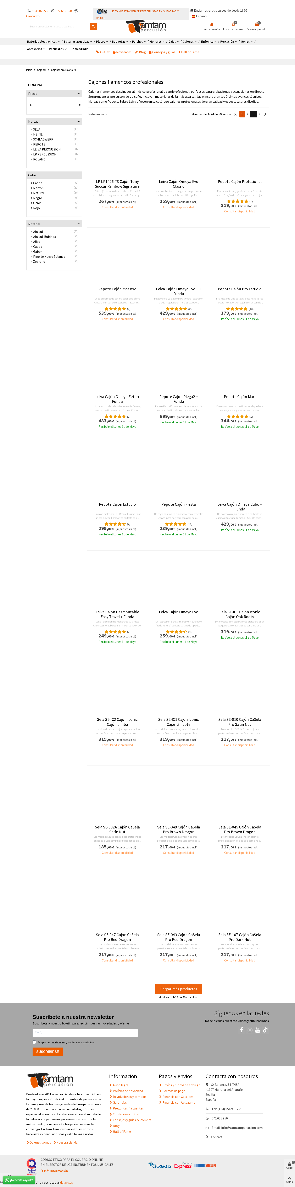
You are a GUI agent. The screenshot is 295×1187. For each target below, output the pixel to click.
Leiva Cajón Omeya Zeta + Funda (117, 399)
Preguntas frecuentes (126, 1108)
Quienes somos (40, 1142)
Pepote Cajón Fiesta (178, 504)
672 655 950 (64, 11)
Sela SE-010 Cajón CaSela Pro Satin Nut (239, 722)
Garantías (118, 1102)
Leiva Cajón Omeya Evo (178, 612)
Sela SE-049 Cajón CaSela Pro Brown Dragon (178, 829)
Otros (37, 203)
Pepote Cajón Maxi (240, 396)
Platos (100, 41)
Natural (38, 193)
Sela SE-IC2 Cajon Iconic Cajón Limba (117, 722)
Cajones (188, 41)
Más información (56, 1171)
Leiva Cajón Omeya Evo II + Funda (178, 291)
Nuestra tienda (67, 1142)
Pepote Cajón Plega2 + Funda (178, 399)
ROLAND (39, 159)
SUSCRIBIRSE (47, 1052)
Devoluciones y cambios (127, 1096)
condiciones (58, 1042)
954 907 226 (40, 11)
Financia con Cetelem (176, 1096)
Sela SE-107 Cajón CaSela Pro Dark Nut (239, 937)
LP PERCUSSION (44, 154)
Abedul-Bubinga (44, 236)
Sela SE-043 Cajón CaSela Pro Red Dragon (178, 937)
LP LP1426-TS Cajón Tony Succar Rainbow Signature (117, 184)
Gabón (38, 251)
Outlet (103, 52)
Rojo (36, 208)
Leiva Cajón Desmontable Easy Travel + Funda (117, 614)
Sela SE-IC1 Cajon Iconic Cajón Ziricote (178, 722)
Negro (37, 198)
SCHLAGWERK (43, 139)
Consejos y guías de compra (130, 1119)
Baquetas (118, 41)
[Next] (265, 114)
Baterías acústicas (76, 41)
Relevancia (98, 114)
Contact (214, 1137)
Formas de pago (172, 1090)
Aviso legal (118, 1084)
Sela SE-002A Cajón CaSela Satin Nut (117, 829)
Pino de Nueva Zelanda (49, 256)
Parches (137, 41)
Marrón (38, 188)
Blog (140, 52)
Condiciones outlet (124, 1114)
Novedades (122, 52)
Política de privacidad (126, 1090)
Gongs (245, 41)
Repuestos (56, 49)
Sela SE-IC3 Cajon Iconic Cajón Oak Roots (239, 614)
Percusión (227, 41)
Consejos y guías (162, 52)
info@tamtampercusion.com (242, 1127)
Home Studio (80, 49)
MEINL (38, 134)
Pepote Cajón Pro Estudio (240, 289)
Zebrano (39, 261)
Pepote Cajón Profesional (240, 181)
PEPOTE (39, 144)
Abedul (38, 231)
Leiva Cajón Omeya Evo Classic (178, 184)
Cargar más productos (178, 988)
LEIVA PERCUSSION (47, 149)
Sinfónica (207, 41)
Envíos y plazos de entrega (179, 1084)
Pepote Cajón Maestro (117, 289)
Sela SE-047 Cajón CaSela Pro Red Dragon (117, 937)
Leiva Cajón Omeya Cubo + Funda (239, 507)
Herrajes (156, 41)
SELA (36, 129)
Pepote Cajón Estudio (117, 504)
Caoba (37, 183)
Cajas (172, 41)
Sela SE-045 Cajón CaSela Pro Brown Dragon (239, 829)
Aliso (36, 241)
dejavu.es (66, 1182)
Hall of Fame (188, 52)
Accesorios (34, 49)
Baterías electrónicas (42, 41)
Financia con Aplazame (177, 1102)
